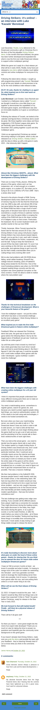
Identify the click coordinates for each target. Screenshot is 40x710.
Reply (8, 670)
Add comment (7, 694)
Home (20, 703)
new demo (13, 70)
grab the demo (13, 639)
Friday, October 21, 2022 (22, 676)
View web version (20, 708)
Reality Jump (18, 48)
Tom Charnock (11, 662)
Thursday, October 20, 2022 (27, 662)
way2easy (9, 676)
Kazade (28, 81)
